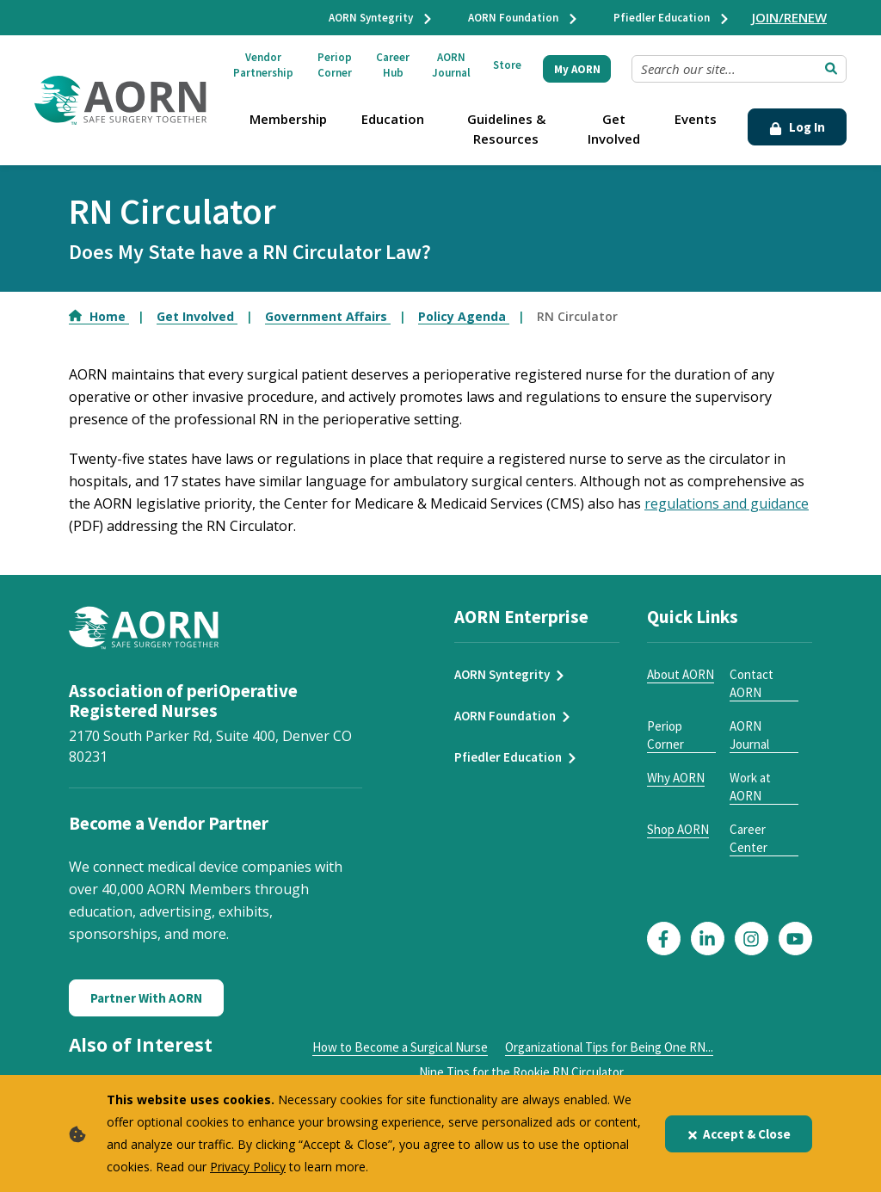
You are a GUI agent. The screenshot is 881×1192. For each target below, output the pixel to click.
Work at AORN (750, 786)
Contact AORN (751, 683)
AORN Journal (451, 65)
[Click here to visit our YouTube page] (795, 938)
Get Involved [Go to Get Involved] (197, 316)
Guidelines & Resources (506, 128)
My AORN (577, 69)
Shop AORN (678, 829)
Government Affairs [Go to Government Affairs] (328, 316)
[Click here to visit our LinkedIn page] (707, 938)
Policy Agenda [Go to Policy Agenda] (463, 316)
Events (696, 118)
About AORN (680, 674)
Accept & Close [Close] (739, 1134)
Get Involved (614, 128)
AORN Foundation (523, 17)
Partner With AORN (146, 998)
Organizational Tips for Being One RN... (609, 1047)
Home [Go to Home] (99, 316)
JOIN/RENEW (789, 17)
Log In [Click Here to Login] (797, 127)
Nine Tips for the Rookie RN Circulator (521, 1072)
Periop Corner (334, 65)
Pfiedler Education (671, 17)
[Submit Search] (831, 69)
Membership (288, 118)
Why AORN (676, 777)
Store (507, 65)
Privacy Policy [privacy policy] (248, 1166)
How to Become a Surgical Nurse (400, 1047)
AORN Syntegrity (381, 17)
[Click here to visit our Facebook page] (664, 938)
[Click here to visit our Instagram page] (751, 938)
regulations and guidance (726, 503)
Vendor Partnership (263, 65)
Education (392, 118)
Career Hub (393, 65)
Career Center (748, 838)
